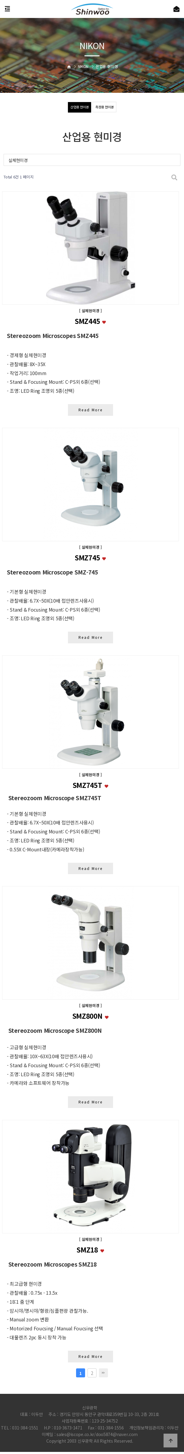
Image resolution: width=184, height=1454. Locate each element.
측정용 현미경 (105, 107)
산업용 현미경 (79, 107)
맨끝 (103, 1374)
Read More (90, 410)
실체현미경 (18, 160)
